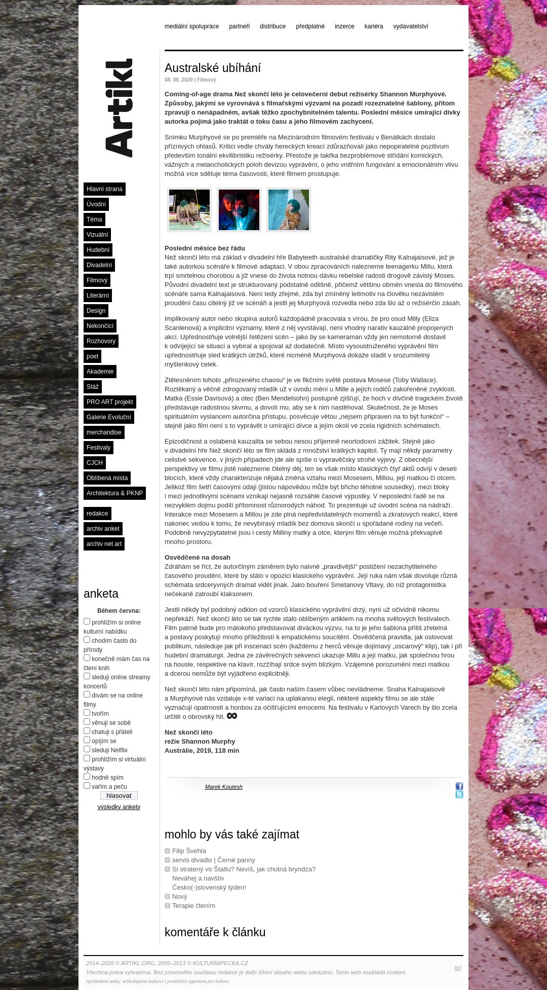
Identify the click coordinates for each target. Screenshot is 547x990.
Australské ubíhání (213, 68)
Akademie (100, 371)
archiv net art (104, 543)
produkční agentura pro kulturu (198, 981)
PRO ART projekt (110, 402)
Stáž (93, 386)
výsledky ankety (119, 807)
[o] (458, 968)
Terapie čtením (193, 905)
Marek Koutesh (224, 787)
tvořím (100, 713)
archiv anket (103, 528)
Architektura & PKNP (115, 493)
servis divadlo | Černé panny (213, 860)
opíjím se (104, 741)
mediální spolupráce (192, 26)
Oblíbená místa (107, 478)
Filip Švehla (189, 851)
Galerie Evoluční (109, 417)
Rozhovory (101, 341)
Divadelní (99, 265)
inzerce (345, 26)
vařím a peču (109, 786)
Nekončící (100, 325)
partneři (239, 26)
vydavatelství (411, 26)
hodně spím (108, 777)
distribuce (273, 26)
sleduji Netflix (110, 750)
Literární (98, 295)
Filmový (97, 280)
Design (96, 310)
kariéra (374, 26)
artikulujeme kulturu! (143, 981)
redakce (97, 513)
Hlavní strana (105, 189)
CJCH (95, 462)
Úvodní (96, 204)
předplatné (310, 26)
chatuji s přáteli (112, 732)
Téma (94, 219)
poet (92, 356)
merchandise (104, 432)
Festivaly (98, 447)
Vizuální (97, 234)
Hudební (98, 249)
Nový (179, 896)
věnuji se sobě (111, 722)
